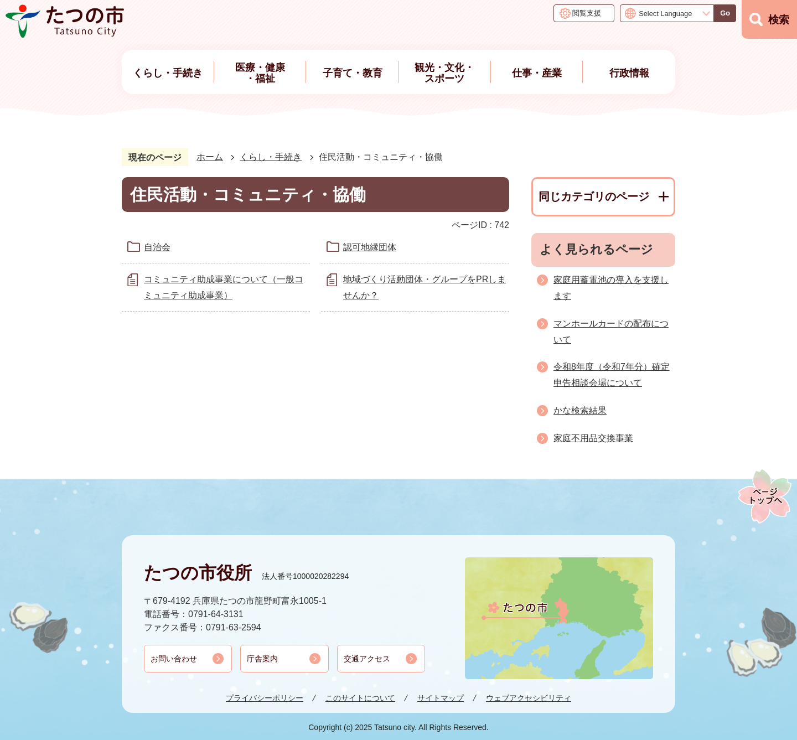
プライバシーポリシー (264, 698)
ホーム (209, 157)
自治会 (157, 247)
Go (725, 13)
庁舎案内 (262, 658)
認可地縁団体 (369, 247)
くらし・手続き (271, 157)
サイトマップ (440, 698)
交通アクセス (367, 658)
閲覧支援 (586, 13)
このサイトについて (360, 698)
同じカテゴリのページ (594, 196)
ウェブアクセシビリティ (528, 698)
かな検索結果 (580, 410)
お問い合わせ (174, 658)
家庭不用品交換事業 (593, 438)
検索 (778, 19)
